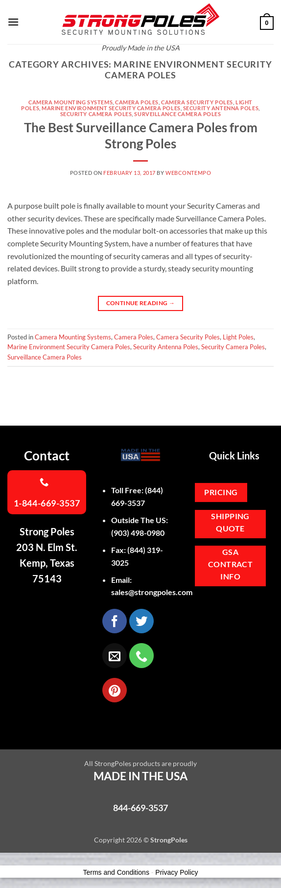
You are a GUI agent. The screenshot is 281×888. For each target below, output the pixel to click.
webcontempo (188, 172)
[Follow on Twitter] (141, 621)
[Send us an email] (114, 655)
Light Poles (238, 337)
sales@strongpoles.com (151, 592)
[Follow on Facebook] (114, 621)
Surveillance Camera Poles (177, 114)
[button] (13, 22)
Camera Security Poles (197, 102)
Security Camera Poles (96, 114)
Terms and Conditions (116, 872)
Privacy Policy (176, 872)
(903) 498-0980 (137, 532)
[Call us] (141, 655)
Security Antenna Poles (220, 108)
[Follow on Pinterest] (114, 690)
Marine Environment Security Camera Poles (111, 108)
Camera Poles (137, 102)
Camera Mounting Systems (70, 102)
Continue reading (140, 303)
